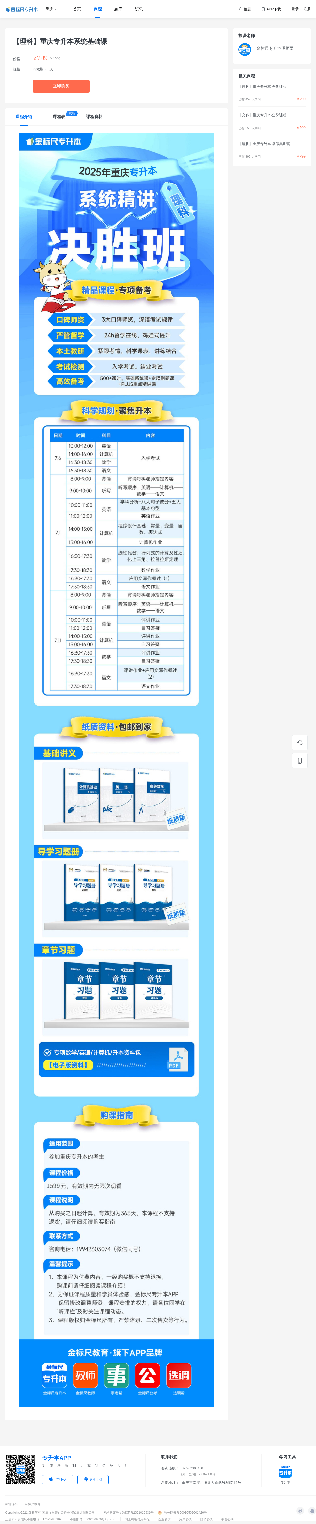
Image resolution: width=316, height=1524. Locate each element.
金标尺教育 (32, 1504)
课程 (98, 9)
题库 (118, 9)
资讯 (139, 9)
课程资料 (94, 116)
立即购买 (61, 86)
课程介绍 (24, 116)
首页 (77, 9)
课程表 (59, 116)
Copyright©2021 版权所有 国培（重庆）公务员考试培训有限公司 (50, 1512)
